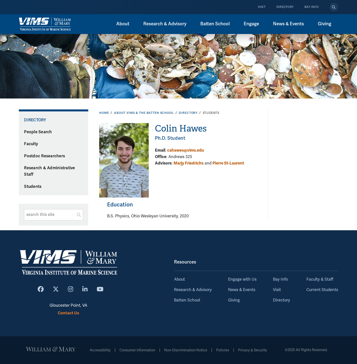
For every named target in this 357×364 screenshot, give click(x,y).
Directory (285, 7)
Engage (251, 24)
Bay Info (311, 7)
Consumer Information (137, 350)
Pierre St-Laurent (228, 163)
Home (104, 113)
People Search (38, 132)
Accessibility (100, 350)
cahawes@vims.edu (185, 150)
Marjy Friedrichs (189, 163)
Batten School (215, 24)
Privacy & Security (252, 350)
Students (32, 186)
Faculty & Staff (319, 279)
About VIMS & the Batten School (144, 113)
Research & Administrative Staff (49, 171)
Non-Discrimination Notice (185, 350)
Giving (324, 24)
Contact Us (68, 313)
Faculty (31, 143)
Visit (262, 7)
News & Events (288, 24)
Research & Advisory (164, 24)
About (122, 24)
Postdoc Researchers (44, 156)
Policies (222, 350)
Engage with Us (242, 279)
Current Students (322, 289)
